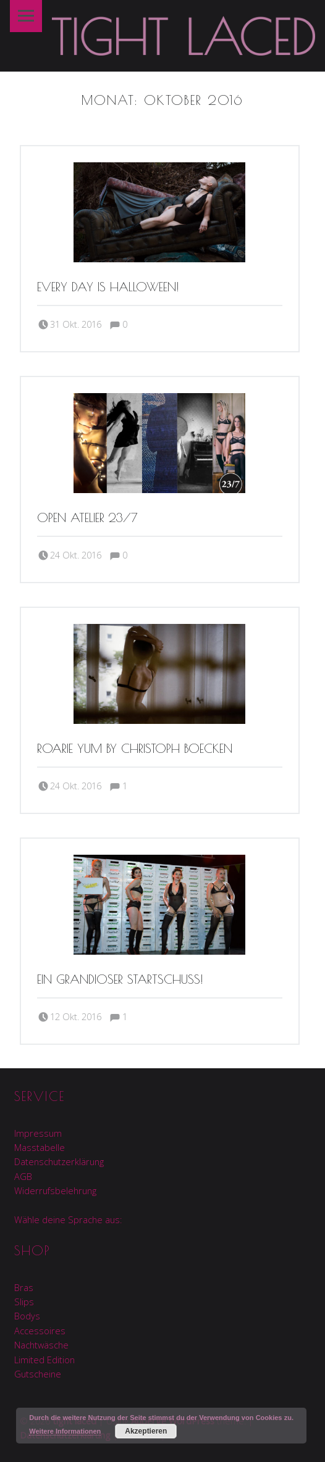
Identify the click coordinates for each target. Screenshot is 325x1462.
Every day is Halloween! (108, 287)
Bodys (27, 1316)
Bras (23, 1288)
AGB (23, 1176)
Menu (26, 16)
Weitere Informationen (65, 1431)
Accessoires (39, 1331)
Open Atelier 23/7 (87, 517)
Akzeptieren (146, 1431)
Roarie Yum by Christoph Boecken (134, 748)
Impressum (38, 1133)
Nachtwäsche (41, 1345)
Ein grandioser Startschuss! (120, 979)
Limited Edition (44, 1360)
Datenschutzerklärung (59, 1162)
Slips (24, 1302)
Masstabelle (39, 1147)
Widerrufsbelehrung (55, 1191)
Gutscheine (37, 1374)
